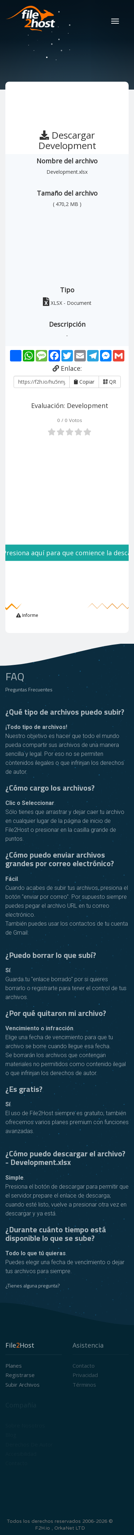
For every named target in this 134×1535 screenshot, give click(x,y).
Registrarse (20, 1374)
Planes (13, 1365)
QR (109, 381)
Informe (29, 615)
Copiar (84, 381)
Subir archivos (22, 1384)
